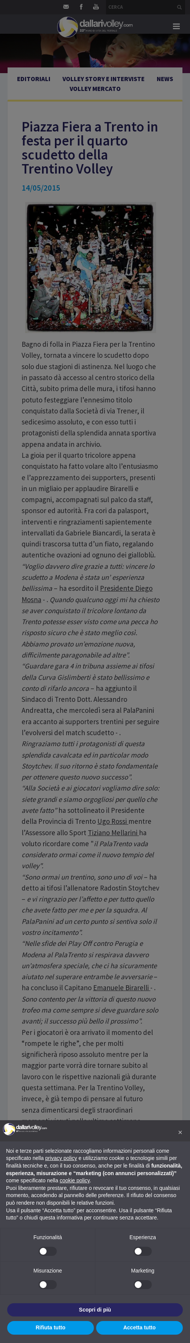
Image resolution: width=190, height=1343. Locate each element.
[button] (180, 1132)
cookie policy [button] (75, 1180)
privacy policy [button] (61, 1158)
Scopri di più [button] (95, 1310)
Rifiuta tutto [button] (50, 1327)
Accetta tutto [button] (139, 1327)
